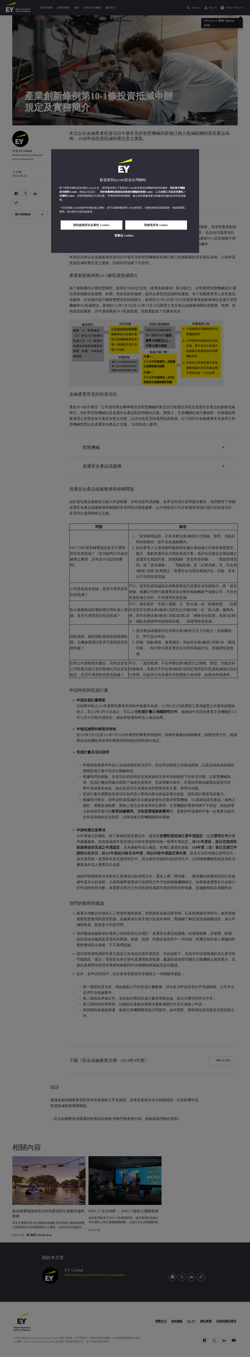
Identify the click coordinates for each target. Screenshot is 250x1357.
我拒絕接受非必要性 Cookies (91, 225)
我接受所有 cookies (156, 225)
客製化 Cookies (124, 235)
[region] (125, 201)
